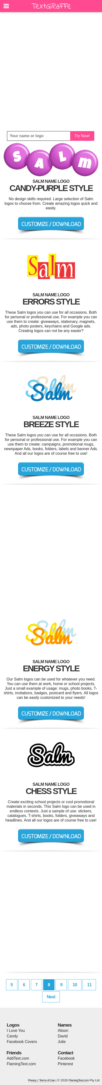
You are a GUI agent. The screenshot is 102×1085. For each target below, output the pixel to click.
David (63, 1036)
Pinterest (65, 1064)
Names (65, 1025)
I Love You (16, 1030)
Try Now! (82, 136)
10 (75, 984)
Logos (13, 1025)
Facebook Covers (22, 1042)
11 (89, 984)
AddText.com (18, 1058)
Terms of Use (47, 1080)
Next (51, 996)
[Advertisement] (51, 72)
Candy (12, 1036)
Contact (65, 1052)
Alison (63, 1030)
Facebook (66, 1058)
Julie (62, 1042)
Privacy (32, 1080)
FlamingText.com (21, 1064)
